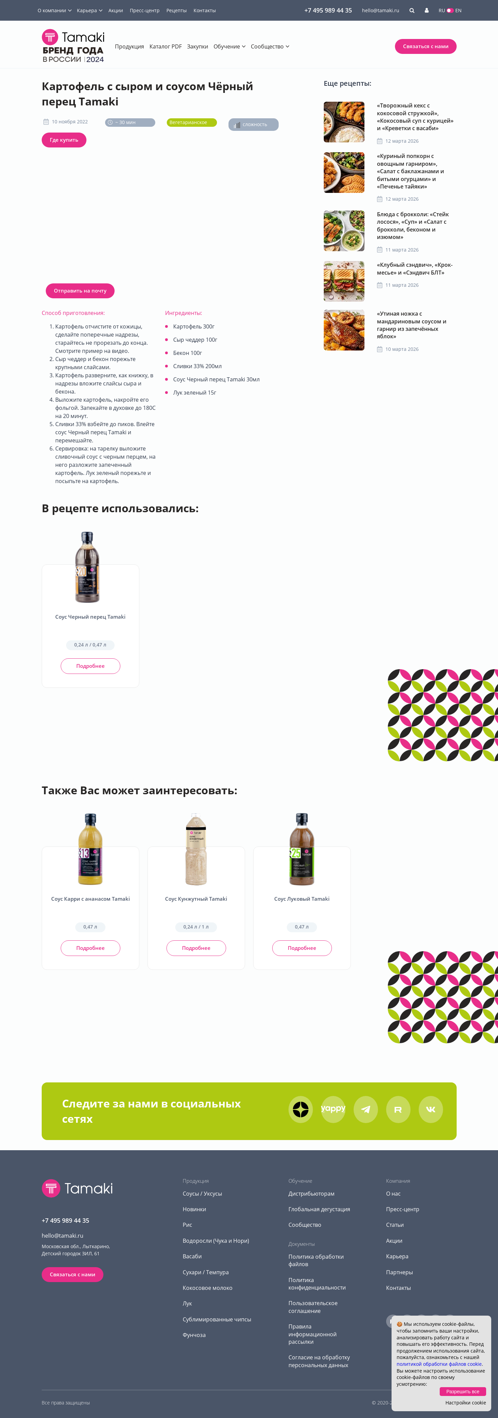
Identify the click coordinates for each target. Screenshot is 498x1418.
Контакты (205, 10)
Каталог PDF (166, 46)
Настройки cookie (465, 1402)
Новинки (194, 1209)
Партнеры (399, 1272)
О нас (393, 1193)
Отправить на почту (80, 290)
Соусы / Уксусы (202, 1193)
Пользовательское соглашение (313, 1306)
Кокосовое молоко (208, 1288)
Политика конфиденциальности (317, 1283)
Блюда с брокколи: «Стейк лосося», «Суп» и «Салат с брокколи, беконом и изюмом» (413, 226)
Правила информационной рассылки (312, 1334)
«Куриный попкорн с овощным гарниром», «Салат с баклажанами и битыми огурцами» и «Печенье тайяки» (410, 171)
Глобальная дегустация (319, 1209)
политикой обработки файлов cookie (439, 1364)
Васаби (192, 1256)
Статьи (395, 1225)
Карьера (87, 10)
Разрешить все (462, 1391)
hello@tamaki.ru (380, 10)
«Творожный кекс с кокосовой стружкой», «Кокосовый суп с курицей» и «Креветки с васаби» (415, 117)
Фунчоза (194, 1335)
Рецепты (176, 10)
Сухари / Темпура (206, 1272)
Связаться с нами (426, 46)
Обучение (227, 46)
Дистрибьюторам (311, 1193)
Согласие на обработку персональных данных (319, 1361)
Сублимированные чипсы (217, 1319)
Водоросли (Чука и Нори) (216, 1240)
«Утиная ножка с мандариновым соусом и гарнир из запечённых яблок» (411, 325)
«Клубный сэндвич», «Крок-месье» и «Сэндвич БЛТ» (415, 268)
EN (458, 10)
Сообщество (267, 46)
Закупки (197, 46)
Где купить (64, 139)
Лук (187, 1303)
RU (442, 10)
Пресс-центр (145, 10)
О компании (52, 10)
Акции (115, 10)
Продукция (129, 46)
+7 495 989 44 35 (328, 10)
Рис (187, 1225)
